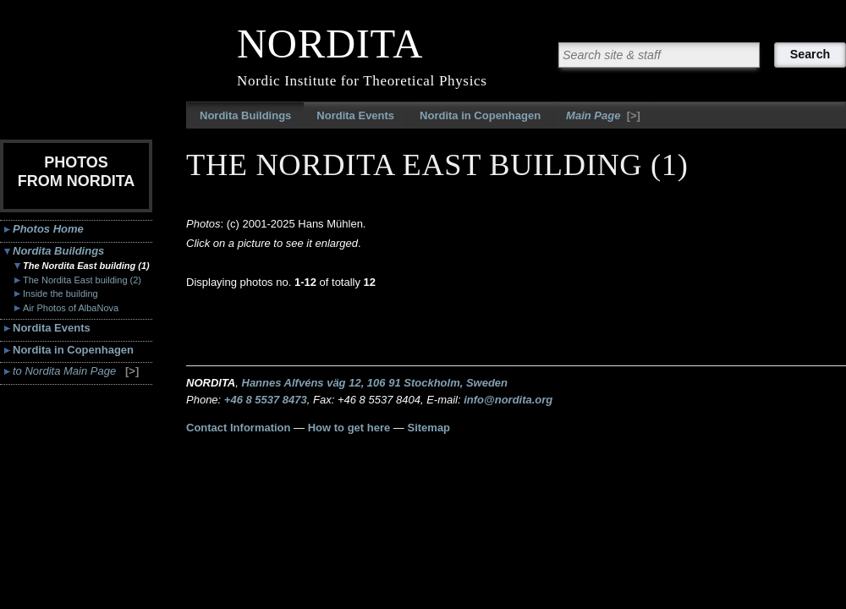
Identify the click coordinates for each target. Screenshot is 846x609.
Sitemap (428, 427)
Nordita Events (355, 115)
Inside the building (60, 293)
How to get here (349, 427)
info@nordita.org (508, 399)
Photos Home (48, 228)
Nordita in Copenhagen (480, 115)
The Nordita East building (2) (82, 280)
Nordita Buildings (245, 115)
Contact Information (238, 427)
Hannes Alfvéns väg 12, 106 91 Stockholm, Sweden (375, 382)
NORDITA (330, 44)
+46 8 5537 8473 (265, 399)
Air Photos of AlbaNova (70, 308)
